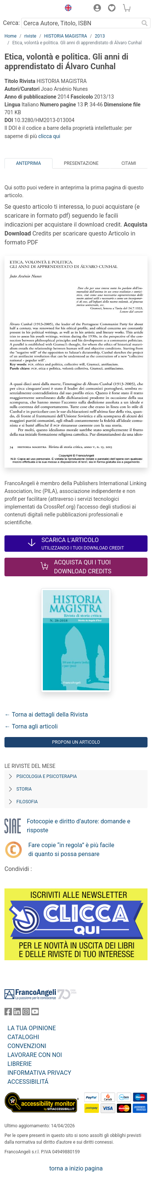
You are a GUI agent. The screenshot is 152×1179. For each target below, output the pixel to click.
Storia (24, 789)
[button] (66, 9)
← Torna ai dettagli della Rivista (46, 714)
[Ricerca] (145, 23)
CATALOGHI (23, 1037)
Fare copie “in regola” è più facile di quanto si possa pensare (71, 850)
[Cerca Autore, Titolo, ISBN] (80, 23)
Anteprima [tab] (28, 163)
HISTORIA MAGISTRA (65, 36)
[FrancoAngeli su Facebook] (8, 1013)
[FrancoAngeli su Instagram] (26, 1013)
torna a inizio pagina (75, 1168)
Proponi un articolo (76, 742)
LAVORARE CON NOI (34, 1054)
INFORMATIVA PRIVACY (39, 1072)
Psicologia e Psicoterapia (46, 776)
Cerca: (11, 22)
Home (10, 36)
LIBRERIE (19, 1063)
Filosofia (27, 801)
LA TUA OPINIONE (31, 1028)
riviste (30, 36)
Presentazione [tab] (81, 163)
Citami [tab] (128, 163)
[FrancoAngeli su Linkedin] (17, 1013)
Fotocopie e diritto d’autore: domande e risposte (78, 826)
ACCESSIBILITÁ (27, 1081)
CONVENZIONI (26, 1046)
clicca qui (49, 136)
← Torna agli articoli (31, 726)
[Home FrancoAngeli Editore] (30, 9)
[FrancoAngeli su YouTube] (35, 1013)
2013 (100, 36)
